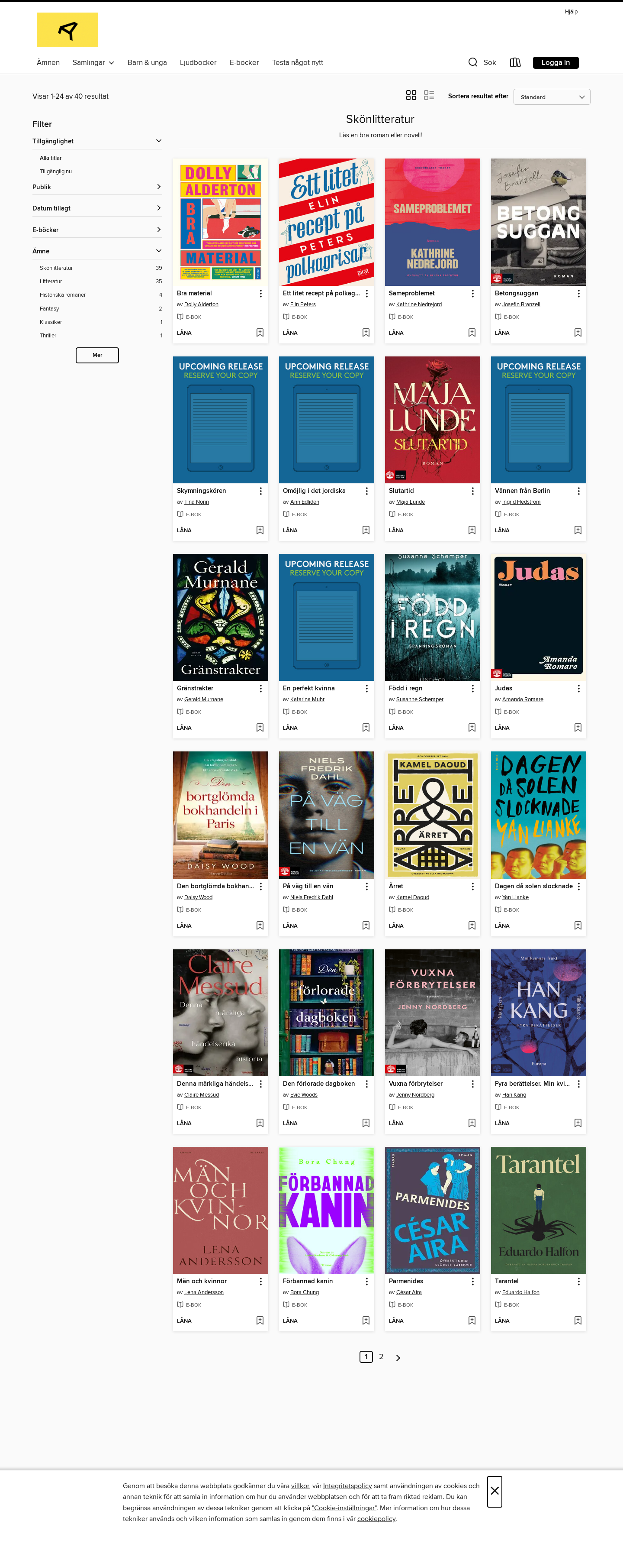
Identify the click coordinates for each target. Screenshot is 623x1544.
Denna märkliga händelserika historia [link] (216, 1084)
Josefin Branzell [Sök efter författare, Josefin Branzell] (521, 304)
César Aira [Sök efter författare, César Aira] (409, 1292)
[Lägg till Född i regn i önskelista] (471, 728)
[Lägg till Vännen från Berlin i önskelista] (577, 531)
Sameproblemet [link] (412, 294)
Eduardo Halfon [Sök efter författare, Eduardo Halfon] (521, 1292)
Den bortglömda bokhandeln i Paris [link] (216, 886)
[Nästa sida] (398, 1357)
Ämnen (48, 63)
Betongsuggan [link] (517, 294)
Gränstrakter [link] (195, 689)
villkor (300, 1486)
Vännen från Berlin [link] (522, 491)
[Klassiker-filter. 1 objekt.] (101, 322)
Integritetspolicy (347, 1486)
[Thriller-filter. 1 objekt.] (101, 335)
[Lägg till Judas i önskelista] (577, 728)
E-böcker (244, 63)
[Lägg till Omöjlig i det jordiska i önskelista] (365, 531)
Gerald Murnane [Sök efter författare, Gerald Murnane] (203, 699)
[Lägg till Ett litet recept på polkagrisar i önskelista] (365, 333)
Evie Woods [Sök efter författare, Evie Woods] (304, 1094)
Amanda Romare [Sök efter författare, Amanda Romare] (522, 699)
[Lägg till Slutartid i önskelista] (471, 531)
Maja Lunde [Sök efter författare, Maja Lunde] (410, 501)
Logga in (556, 63)
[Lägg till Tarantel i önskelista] (577, 1321)
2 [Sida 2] (381, 1357)
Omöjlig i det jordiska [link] (314, 491)
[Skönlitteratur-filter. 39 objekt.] (101, 268)
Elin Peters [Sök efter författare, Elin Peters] (303, 304)
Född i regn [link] (406, 689)
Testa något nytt (297, 63)
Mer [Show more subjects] (98, 355)
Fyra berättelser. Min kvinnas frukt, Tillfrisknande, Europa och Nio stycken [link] (534, 1084)
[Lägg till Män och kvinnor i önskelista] (259, 1321)
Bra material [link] (194, 294)
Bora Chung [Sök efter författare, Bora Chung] (304, 1292)
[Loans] (516, 64)
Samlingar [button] (94, 63)
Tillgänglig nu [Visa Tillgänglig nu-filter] (56, 171)
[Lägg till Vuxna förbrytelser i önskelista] (471, 1124)
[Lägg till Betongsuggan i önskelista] (577, 333)
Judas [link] (503, 689)
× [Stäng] (494, 1492)
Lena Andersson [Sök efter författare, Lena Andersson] (204, 1292)
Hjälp (571, 12)
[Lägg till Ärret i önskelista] (471, 926)
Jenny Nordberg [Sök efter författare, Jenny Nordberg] (415, 1094)
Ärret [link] (396, 886)
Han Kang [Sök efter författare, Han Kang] (514, 1094)
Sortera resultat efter (478, 96)
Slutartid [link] (401, 491)
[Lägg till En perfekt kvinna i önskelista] (365, 728)
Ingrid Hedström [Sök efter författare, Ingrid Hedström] (521, 501)
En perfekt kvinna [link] (309, 689)
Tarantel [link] (507, 1281)
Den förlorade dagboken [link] (319, 1084)
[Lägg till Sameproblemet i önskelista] (471, 333)
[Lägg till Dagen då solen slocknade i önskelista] (577, 926)
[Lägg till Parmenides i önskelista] (471, 1321)
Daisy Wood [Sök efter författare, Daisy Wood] (198, 897)
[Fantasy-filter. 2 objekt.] (101, 309)
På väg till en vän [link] (308, 886)
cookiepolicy (376, 1519)
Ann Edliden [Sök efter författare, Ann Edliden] (304, 501)
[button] (481, 64)
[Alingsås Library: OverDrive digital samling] (67, 30)
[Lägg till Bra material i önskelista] (259, 333)
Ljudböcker (198, 63)
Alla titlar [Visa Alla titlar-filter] (51, 158)
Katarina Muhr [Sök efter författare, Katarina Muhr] (307, 699)
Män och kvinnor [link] (202, 1281)
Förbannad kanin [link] (308, 1281)
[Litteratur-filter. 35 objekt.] (101, 281)
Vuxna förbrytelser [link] (416, 1084)
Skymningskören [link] (201, 491)
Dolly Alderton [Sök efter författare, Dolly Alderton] (201, 304)
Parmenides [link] (406, 1281)
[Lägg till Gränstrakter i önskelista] (259, 728)
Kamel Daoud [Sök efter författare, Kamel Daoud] (412, 897)
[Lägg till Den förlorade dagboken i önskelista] (365, 1124)
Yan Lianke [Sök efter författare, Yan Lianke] (515, 897)
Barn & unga (147, 63)
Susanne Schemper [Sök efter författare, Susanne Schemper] (419, 699)
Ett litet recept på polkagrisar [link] (322, 294)
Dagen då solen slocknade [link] (534, 886)
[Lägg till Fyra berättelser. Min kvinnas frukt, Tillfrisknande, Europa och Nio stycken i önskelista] (577, 1124)
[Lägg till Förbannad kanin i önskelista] (365, 1321)
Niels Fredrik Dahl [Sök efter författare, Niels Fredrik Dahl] (311, 897)
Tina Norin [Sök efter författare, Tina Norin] (196, 501)
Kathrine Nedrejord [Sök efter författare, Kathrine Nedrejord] (419, 304)
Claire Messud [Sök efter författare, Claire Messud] (201, 1094)
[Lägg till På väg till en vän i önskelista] (365, 926)
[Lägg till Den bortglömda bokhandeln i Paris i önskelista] (259, 926)
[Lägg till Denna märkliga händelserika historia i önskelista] (259, 1124)
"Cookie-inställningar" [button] (344, 1508)
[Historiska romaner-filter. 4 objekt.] (101, 295)
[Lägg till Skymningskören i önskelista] (259, 531)
